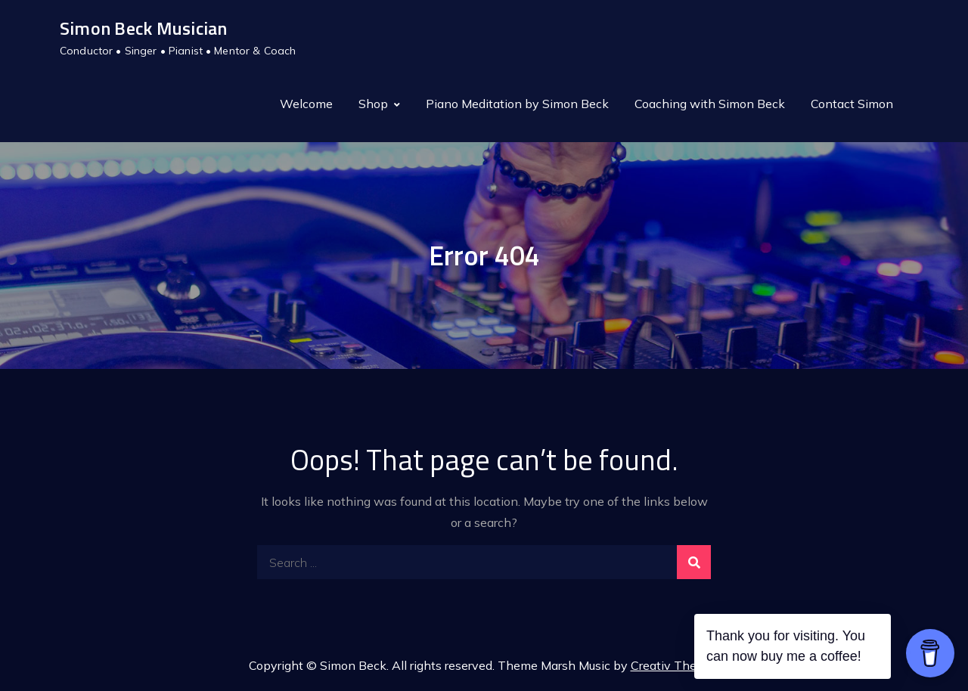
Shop (373, 103)
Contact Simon (852, 103)
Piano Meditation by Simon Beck (517, 103)
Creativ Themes (675, 665)
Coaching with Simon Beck (709, 103)
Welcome (306, 103)
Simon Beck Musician (144, 28)
